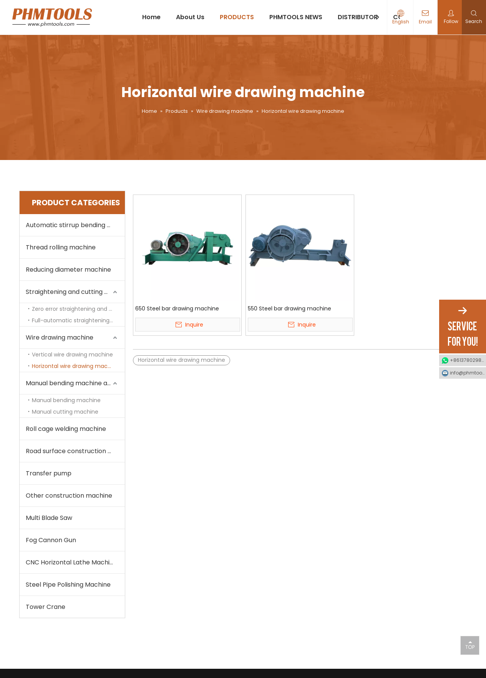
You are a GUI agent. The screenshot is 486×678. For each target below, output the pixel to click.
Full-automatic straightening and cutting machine (78, 320)
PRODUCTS (237, 17)
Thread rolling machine (61, 247)
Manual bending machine (66, 400)
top (469, 645)
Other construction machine (69, 495)
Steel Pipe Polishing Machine (68, 584)
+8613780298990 (468, 360)
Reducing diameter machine (68, 269)
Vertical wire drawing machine (72, 354)
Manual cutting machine (65, 412)
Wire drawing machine (59, 337)
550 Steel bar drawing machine (289, 308)
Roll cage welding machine (66, 428)
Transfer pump (48, 473)
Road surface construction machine (75, 451)
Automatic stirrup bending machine (75, 225)
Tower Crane (45, 606)
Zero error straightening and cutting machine (78, 309)
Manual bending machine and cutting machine (75, 383)
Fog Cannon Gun (51, 540)
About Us (190, 17)
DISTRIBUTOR (358, 17)
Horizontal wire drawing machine (75, 366)
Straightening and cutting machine (75, 291)
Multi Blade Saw (49, 517)
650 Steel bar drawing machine (177, 308)
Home (151, 17)
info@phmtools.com (468, 373)
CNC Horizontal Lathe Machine (71, 562)
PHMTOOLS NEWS (295, 17)
